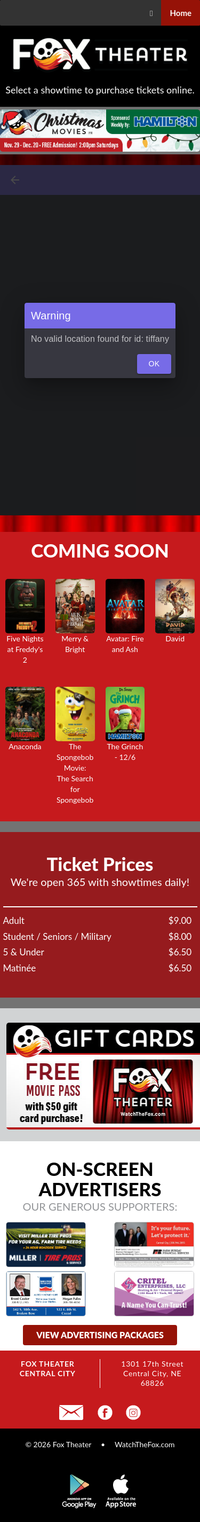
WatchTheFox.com (145, 1444)
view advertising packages (100, 1335)
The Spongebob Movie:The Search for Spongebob (75, 757)
